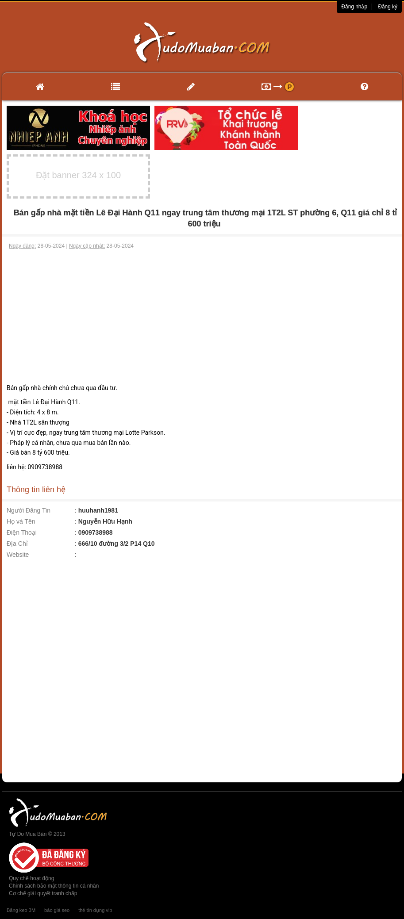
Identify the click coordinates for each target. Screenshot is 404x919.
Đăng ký (387, 7)
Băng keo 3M (21, 910)
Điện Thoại (22, 532)
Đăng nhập (354, 7)
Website (18, 554)
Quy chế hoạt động (31, 878)
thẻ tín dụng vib (95, 910)
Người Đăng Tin (28, 510)
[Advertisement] (202, 317)
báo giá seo (56, 910)
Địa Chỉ (17, 543)
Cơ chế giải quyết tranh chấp (43, 893)
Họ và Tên (21, 521)
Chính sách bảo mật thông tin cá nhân (54, 886)
